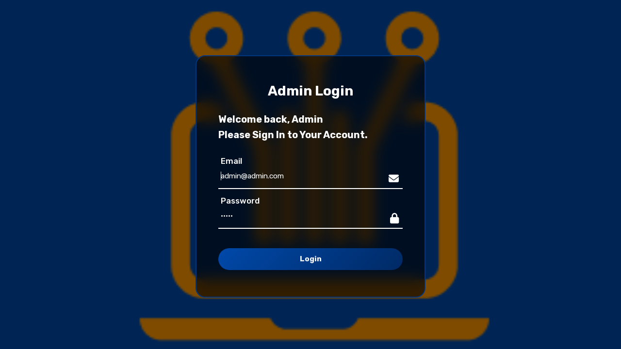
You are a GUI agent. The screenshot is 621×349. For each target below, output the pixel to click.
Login (311, 259)
